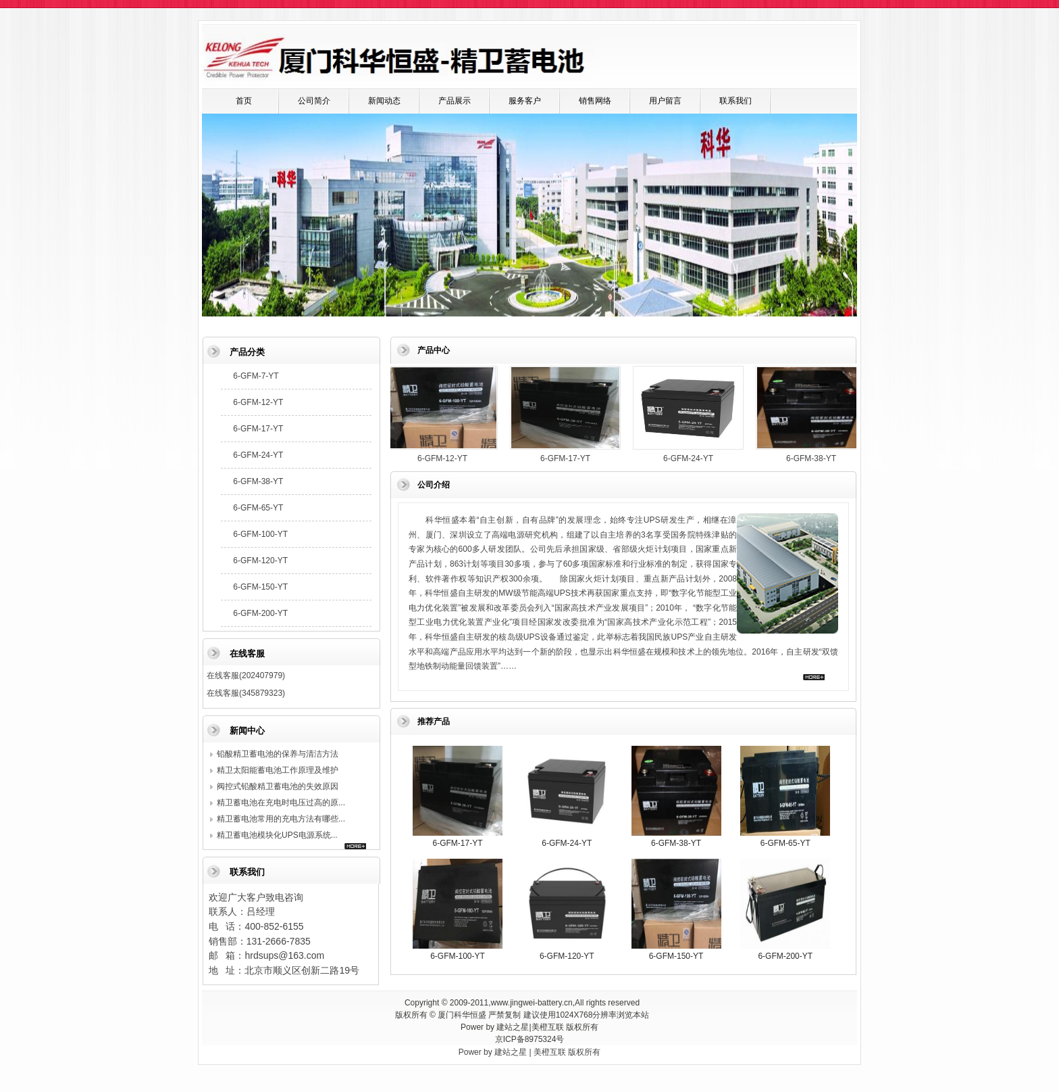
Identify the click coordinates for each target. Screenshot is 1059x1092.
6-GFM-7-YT (255, 376)
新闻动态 (384, 100)
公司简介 (314, 100)
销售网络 (595, 100)
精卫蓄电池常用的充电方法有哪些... (281, 819)
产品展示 (454, 100)
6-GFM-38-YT (258, 481)
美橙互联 (548, 1027)
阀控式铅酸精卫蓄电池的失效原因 (277, 786)
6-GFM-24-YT (258, 455)
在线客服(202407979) (246, 675)
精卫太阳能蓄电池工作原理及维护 (277, 770)
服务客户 (525, 100)
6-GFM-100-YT (260, 534)
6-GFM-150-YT (260, 587)
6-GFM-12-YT (258, 402)
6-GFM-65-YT (258, 508)
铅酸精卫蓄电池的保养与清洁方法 (277, 754)
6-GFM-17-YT (258, 428)
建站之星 (512, 1027)
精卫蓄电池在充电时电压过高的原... (281, 802)
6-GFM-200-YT (260, 613)
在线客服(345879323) (246, 693)
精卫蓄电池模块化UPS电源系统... (277, 835)
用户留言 (665, 100)
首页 (244, 100)
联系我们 (735, 100)
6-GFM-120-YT (260, 560)
